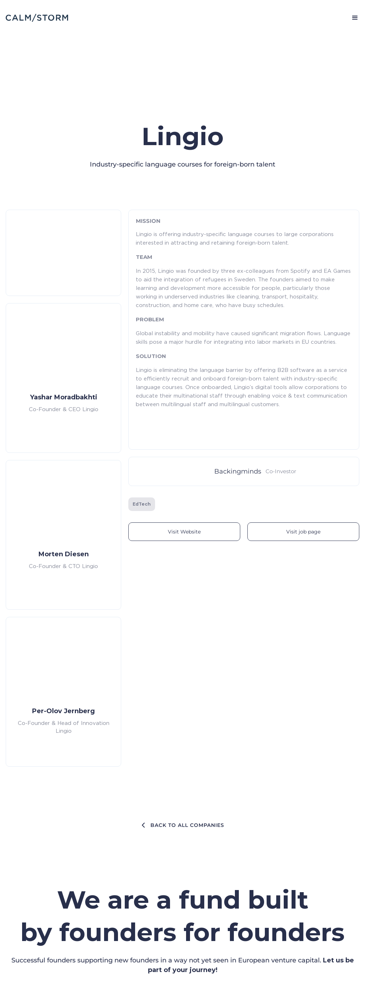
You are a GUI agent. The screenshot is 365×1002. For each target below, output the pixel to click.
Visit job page (303, 531)
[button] (351, 18)
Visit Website (184, 531)
